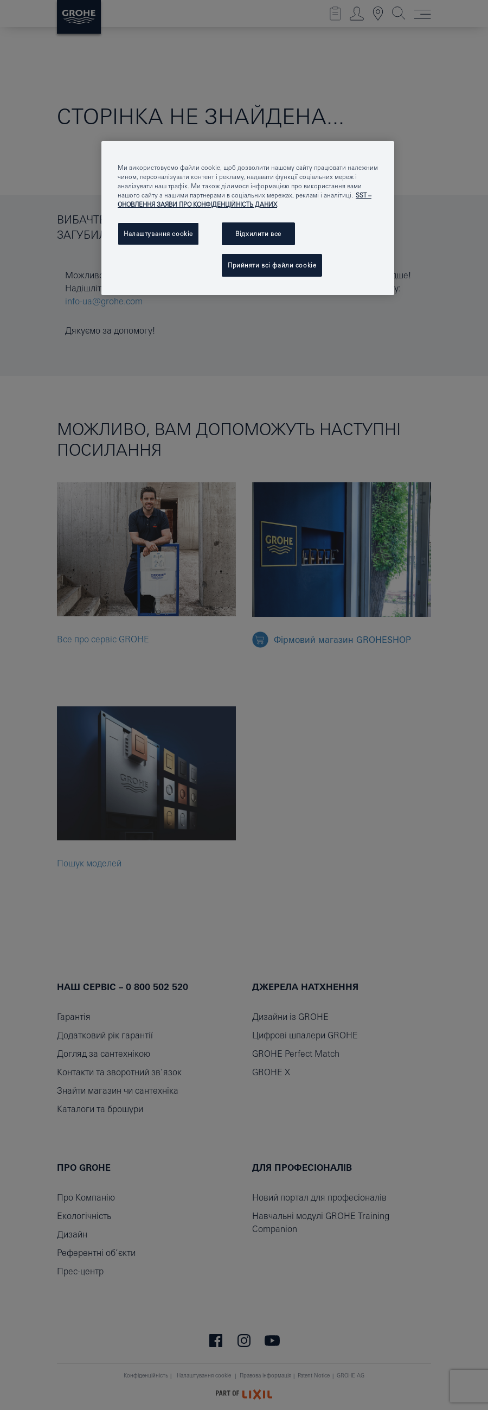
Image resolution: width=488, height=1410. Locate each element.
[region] (247, 218)
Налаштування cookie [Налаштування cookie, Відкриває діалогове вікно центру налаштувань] (158, 233)
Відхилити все (258, 233)
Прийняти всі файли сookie (272, 265)
